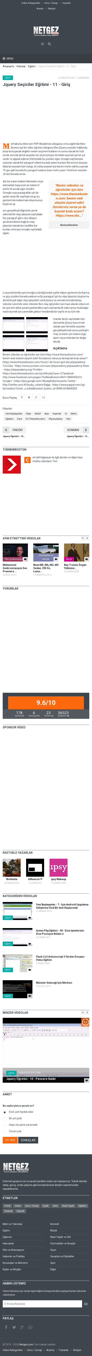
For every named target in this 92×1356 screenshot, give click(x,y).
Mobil (38, 413)
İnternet (8, 1211)
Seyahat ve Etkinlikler (62, 1256)
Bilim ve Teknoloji (12, 1224)
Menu (10, 58)
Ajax (46, 413)
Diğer (53, 1269)
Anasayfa (8, 66)
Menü (74, 413)
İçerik (46, 1205)
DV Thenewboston (35, 418)
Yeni (68, 418)
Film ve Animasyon (14, 559)
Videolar (21, 66)
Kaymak (57, 413)
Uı (66, 413)
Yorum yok (15, 1131)
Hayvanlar (8, 1243)
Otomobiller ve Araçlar (46, 557)
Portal (7, 1205)
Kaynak (20, 1211)
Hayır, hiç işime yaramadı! (23, 1124)
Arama (40, 8)
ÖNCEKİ (13, 430)
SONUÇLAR (28, 1140)
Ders (19, 418)
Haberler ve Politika (13, 1256)
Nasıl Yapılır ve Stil (60, 1237)
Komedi (54, 1224)
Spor (53, 1262)
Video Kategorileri (30, 3)
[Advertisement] (46, 263)
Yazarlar (66, 3)
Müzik (69, 559)
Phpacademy (55, 418)
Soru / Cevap (51, 3)
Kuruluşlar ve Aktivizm (15, 1262)
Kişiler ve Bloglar (12, 1269)
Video (18, 1205)
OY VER (10, 1140)
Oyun (53, 1249)
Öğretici (9, 418)
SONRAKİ (78, 430)
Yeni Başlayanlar (13, 413)
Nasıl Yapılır (68, 1205)
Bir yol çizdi (15, 1118)
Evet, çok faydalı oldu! (21, 1111)
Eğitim (31, 66)
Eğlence (7, 1237)
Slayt (28, 413)
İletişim (51, 8)
